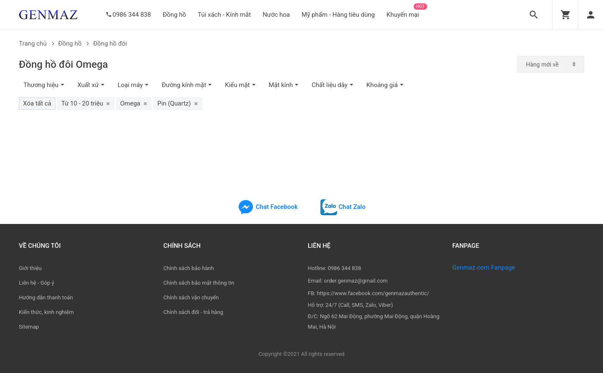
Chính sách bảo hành (188, 268)
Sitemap (29, 327)
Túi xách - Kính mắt (224, 14)
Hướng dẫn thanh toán (46, 297)
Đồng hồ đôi (110, 43)
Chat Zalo (343, 207)
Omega (133, 103)
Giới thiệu (30, 268)
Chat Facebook (267, 207)
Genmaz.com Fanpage (483, 267)
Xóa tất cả (37, 103)
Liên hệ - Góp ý (36, 283)
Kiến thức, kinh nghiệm (46, 312)
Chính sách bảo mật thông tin (198, 283)
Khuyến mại (403, 14)
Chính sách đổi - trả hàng (193, 312)
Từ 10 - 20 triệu (85, 103)
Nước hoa (276, 14)
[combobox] (551, 64)
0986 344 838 (132, 14)
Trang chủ (36, 43)
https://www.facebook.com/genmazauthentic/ (373, 293)
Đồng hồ (174, 14)
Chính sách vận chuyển (191, 297)
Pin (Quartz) (177, 103)
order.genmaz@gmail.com (356, 281)
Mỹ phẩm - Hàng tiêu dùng (338, 14)
